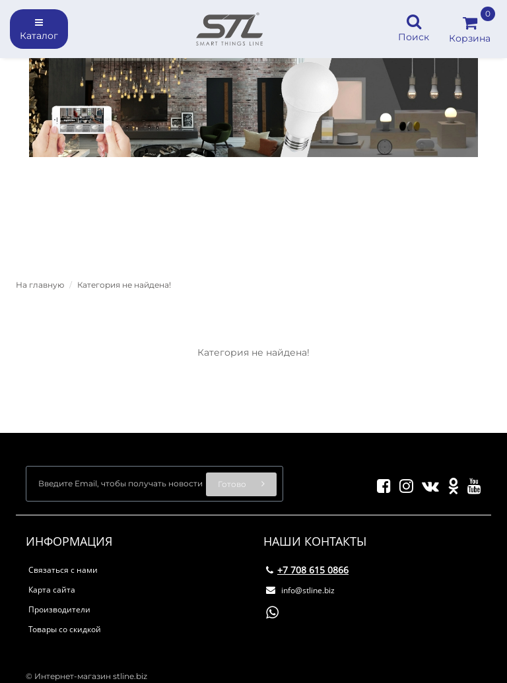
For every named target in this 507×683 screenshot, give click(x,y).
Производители (59, 609)
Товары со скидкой (64, 629)
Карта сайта (51, 589)
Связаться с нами (63, 569)
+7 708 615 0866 (307, 570)
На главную (40, 285)
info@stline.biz (300, 590)
